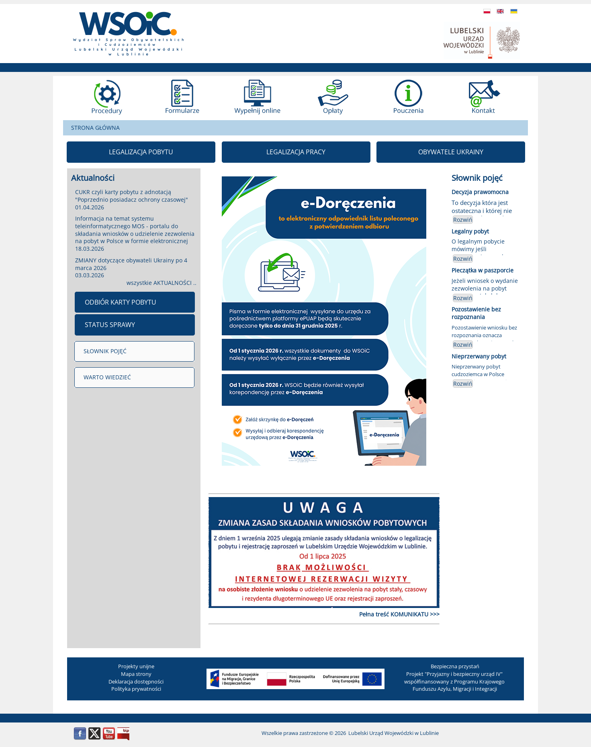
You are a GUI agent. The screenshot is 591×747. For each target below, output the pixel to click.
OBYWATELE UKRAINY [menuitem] (450, 151)
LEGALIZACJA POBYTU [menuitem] (141, 151)
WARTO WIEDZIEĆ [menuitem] (107, 377)
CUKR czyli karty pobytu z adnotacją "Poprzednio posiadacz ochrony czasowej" (131, 195)
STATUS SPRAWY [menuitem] (110, 324)
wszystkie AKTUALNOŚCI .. (161, 283)
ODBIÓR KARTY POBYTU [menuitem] (120, 302)
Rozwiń (462, 219)
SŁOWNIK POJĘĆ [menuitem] (105, 351)
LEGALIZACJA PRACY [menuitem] (295, 151)
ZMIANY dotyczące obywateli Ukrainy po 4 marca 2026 (131, 264)
